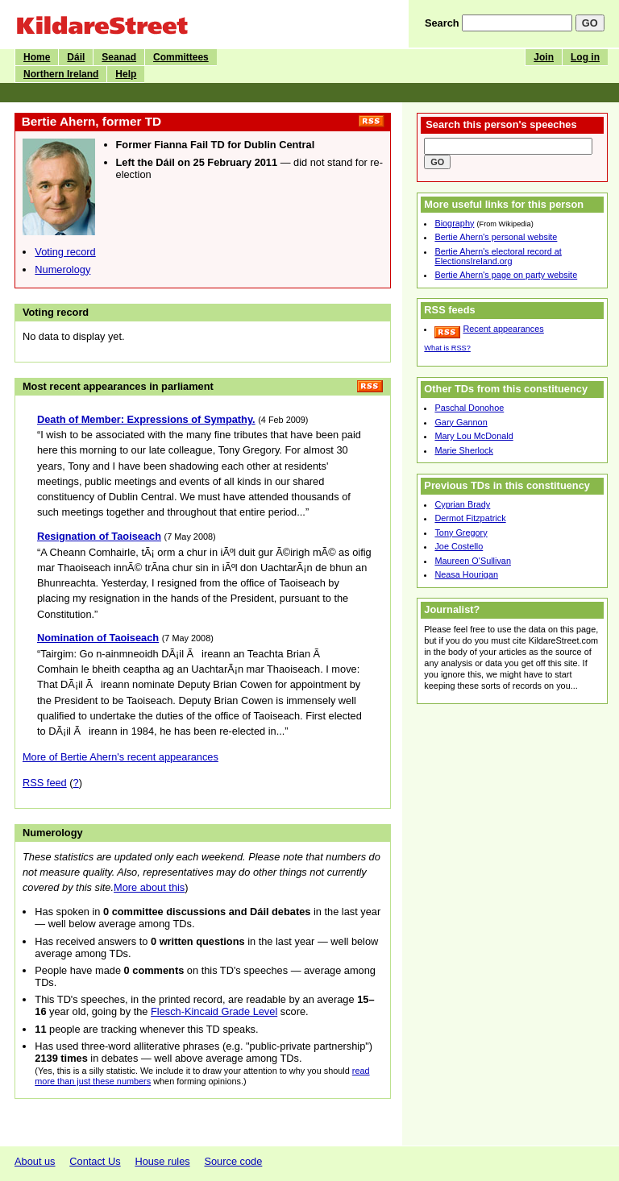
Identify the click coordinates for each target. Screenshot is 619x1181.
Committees (181, 57)
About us (35, 1161)
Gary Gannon (460, 422)
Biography (454, 223)
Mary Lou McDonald (473, 436)
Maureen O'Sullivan (472, 561)
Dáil (76, 57)
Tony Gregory (460, 532)
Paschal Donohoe (469, 407)
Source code (233, 1161)
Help (125, 74)
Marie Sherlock (463, 450)
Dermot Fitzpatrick (469, 518)
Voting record (65, 252)
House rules (162, 1161)
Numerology (62, 269)
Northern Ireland (60, 74)
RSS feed (45, 783)
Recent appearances (503, 329)
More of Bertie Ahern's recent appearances (120, 757)
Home (36, 57)
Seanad (119, 57)
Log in (585, 57)
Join (544, 57)
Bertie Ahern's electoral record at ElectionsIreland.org (497, 256)
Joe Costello (458, 546)
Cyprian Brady (462, 504)
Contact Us (94, 1161)
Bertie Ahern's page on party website (505, 275)
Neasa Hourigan (466, 574)
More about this (149, 887)
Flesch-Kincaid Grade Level (214, 1011)
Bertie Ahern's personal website (495, 237)
